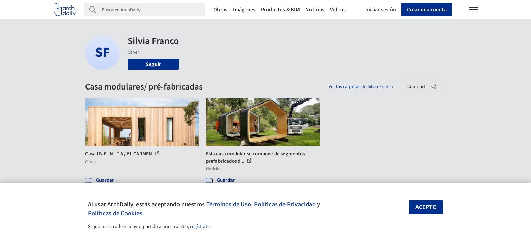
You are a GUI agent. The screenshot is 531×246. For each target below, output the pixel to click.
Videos (338, 9)
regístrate (200, 226)
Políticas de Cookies (115, 213)
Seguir (153, 64)
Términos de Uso (228, 204)
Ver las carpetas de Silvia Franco (361, 86)
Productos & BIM (280, 9)
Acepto (426, 207)
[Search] (153, 9)
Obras (220, 9)
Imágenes (244, 9)
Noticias (314, 9)
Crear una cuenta (427, 9)
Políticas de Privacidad (285, 204)
